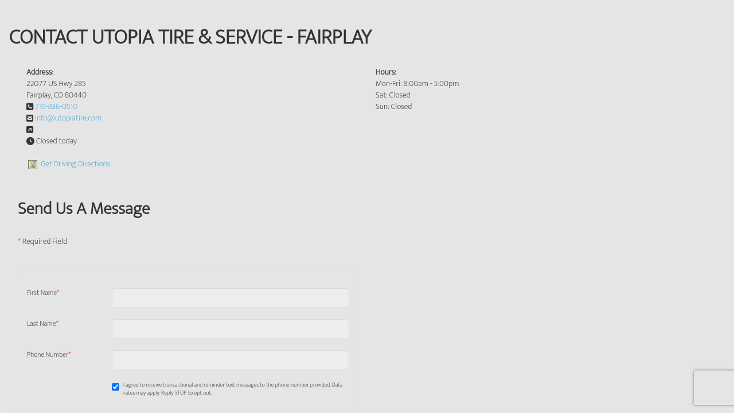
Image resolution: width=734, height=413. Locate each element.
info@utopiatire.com (68, 117)
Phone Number (49, 355)
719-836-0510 (56, 106)
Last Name (42, 324)
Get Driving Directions (75, 163)
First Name (43, 293)
